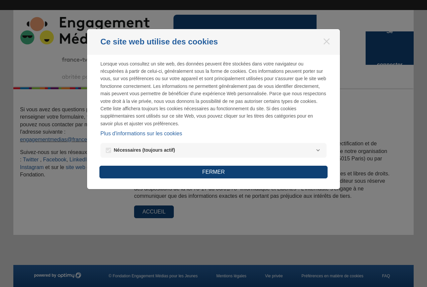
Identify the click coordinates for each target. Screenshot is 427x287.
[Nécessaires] (318, 150)
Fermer (213, 172)
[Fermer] (327, 41)
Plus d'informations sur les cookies (141, 133)
